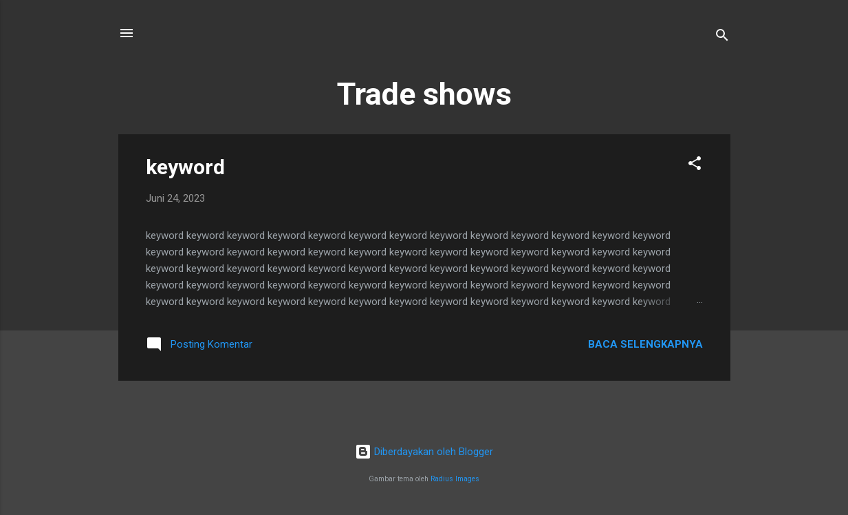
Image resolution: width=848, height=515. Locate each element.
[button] (694, 165)
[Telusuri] (722, 38)
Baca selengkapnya (645, 344)
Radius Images (455, 478)
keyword (185, 167)
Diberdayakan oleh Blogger (424, 451)
